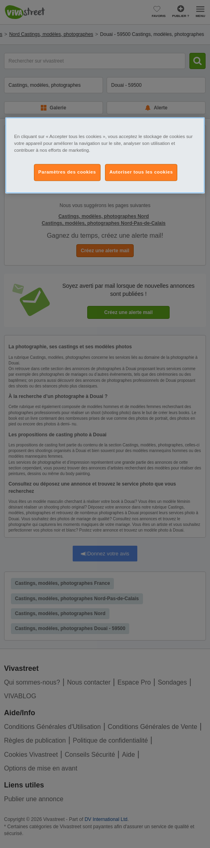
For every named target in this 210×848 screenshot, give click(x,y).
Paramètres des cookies (67, 172)
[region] (105, 155)
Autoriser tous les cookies (141, 172)
